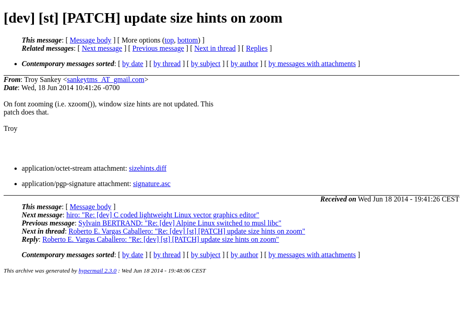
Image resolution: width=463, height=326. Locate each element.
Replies (257, 48)
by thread (167, 63)
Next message (102, 48)
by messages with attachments (312, 63)
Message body (90, 40)
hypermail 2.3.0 (98, 270)
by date (132, 63)
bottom (187, 40)
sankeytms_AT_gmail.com (105, 79)
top (169, 40)
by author (244, 63)
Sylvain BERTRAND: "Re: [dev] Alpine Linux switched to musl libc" (179, 223)
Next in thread (215, 48)
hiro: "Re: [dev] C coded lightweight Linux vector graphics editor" (163, 215)
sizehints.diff (147, 168)
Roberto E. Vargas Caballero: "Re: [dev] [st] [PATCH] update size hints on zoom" (187, 231)
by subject (205, 63)
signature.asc (151, 183)
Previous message (158, 48)
